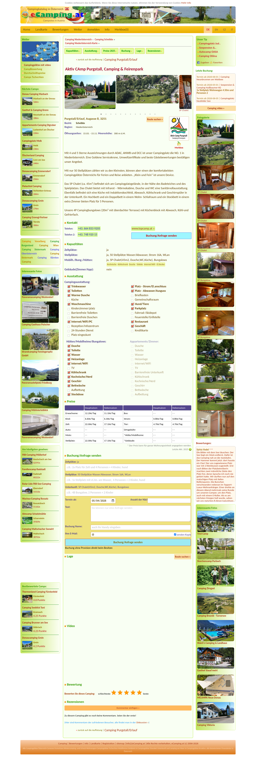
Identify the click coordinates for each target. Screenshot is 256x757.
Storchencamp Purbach (209, 561)
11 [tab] (150, 114)
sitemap (120, 743)
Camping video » (216, 108)
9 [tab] (140, 114)
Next (189, 94)
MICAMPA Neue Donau (209, 697)
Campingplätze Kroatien (196, 749)
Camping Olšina (208, 56)
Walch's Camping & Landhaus (212, 643)
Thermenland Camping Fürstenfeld (39, 591)
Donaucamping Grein (33, 200)
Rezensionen (154, 50)
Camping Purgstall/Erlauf (120, 59)
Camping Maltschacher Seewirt (38, 529)
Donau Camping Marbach (35, 94)
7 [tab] (130, 114)
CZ (224, 29)
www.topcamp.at (142, 228)
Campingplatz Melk (32, 140)
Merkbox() (121, 29)
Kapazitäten (72, 50)
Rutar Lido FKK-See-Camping (36, 483)
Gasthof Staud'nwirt (207, 670)
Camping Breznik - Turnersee (211, 615)
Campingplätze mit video (37, 65)
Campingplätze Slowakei (147, 749)
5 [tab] (120, 114)
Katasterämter (215, 749)
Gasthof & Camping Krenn (35, 110)
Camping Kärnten (48, 257)
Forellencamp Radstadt (34, 469)
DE (208, 29)
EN (216, 29)
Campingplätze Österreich (36, 749)
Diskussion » (142, 722)
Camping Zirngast (206, 588)
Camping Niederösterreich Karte (81, 43)
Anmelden (93, 29)
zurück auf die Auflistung (90, 59)
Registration (108, 743)
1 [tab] (101, 114)
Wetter (78, 29)
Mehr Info (186, 2)
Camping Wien (49, 245)
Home (26, 29)
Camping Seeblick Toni (33, 607)
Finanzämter (226, 749)
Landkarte (41, 29)
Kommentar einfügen (128, 708)
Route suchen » (155, 119)
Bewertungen (61, 29)
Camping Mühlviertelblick (35, 410)
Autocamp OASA (208, 51)
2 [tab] (106, 114)
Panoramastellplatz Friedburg (37, 382)
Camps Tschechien (34, 77)
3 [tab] (110, 114)
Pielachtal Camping (31, 186)
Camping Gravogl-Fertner (35, 217)
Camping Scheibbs (104, 39)
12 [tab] (155, 114)
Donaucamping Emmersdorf (36, 171)
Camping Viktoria (206, 725)
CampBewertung (33, 69)
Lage (139, 50)
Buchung (125, 50)
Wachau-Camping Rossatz (35, 498)
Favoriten (218, 62)
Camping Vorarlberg (33, 241)
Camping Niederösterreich (78, 39)
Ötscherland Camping (33, 155)
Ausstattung (91, 50)
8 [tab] (135, 114)
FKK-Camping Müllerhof (34, 454)
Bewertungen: (203, 443)
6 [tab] (125, 114)
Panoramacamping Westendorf (37, 297)
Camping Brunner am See (35, 622)
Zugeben (204, 62)
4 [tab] (115, 114)
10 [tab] (145, 114)
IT (232, 29)
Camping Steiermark (34, 249)
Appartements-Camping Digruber (39, 125)
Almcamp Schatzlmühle (34, 513)
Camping (26, 261)
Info (107, 29)
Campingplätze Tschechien (107, 749)
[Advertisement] (40, 562)
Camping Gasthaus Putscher (36, 324)
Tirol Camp (202, 533)
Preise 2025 (109, 50)
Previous (66, 94)
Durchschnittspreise (34, 73)
